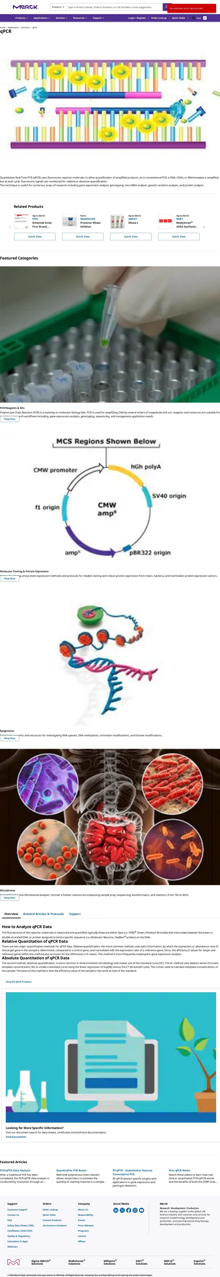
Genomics (25, 27)
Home (2, 27)
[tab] (11, 913)
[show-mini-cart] (199, 18)
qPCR (34, 27)
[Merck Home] (25, 7)
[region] (110, 227)
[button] (137, 18)
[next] (203, 227)
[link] (23, 1210)
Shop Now (9, 418)
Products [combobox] (56, 6)
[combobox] (111, 7)
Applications (13, 27)
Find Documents (16, 1137)
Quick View (35, 236)
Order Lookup (158, 17)
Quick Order (178, 17)
